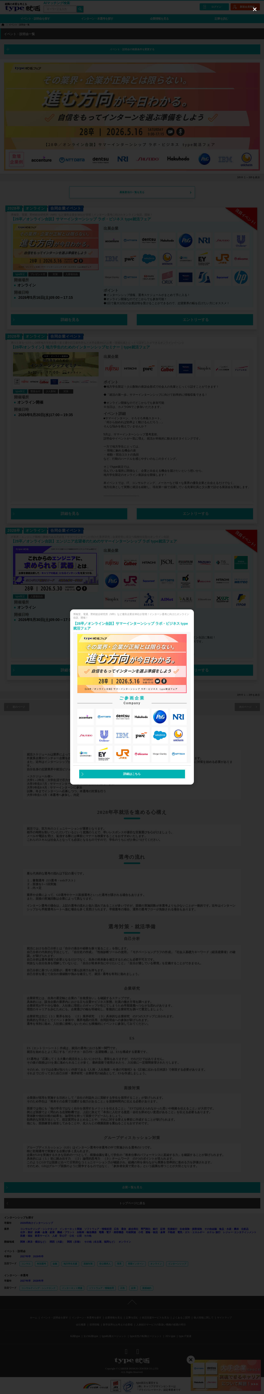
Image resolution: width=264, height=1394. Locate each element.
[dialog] (132, 697)
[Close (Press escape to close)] (255, 9)
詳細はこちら (132, 773)
